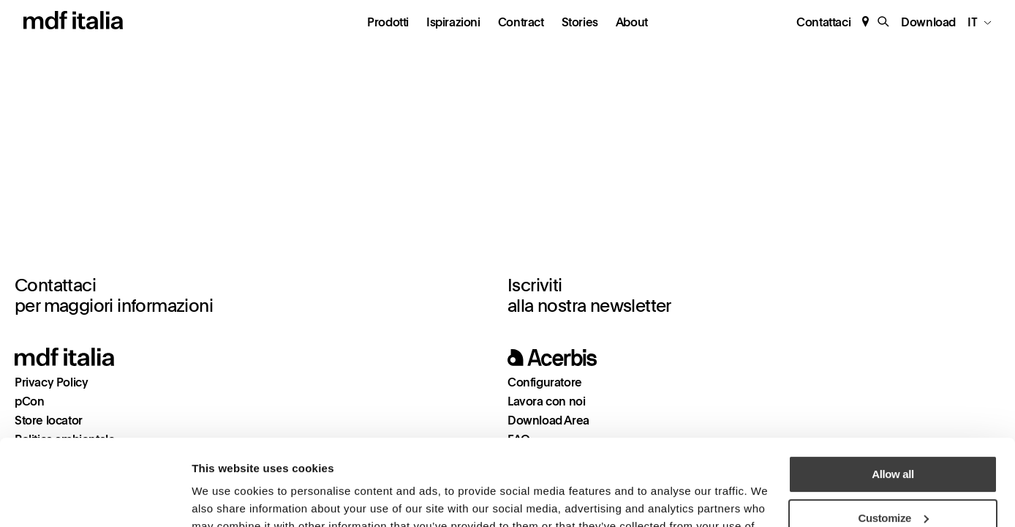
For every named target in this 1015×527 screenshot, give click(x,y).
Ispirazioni (453, 22)
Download (928, 22)
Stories (580, 22)
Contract (521, 22)
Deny (892, 475)
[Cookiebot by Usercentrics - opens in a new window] (95, 498)
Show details (223, 498)
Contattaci (823, 22)
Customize (894, 431)
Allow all (892, 388)
